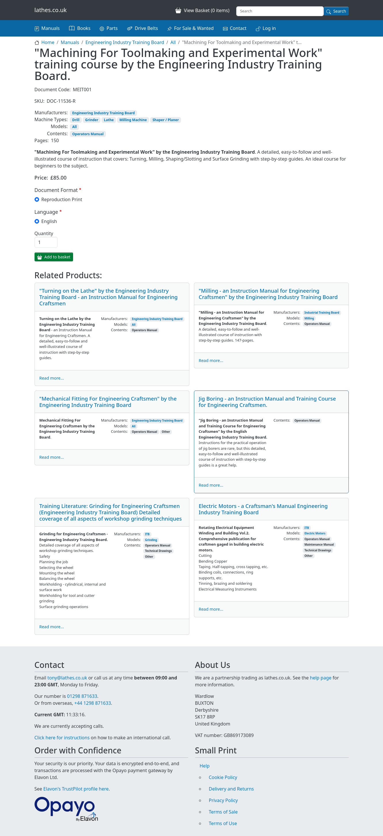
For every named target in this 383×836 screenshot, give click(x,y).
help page (320, 678)
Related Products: (68, 275)
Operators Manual (88, 134)
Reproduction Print (61, 199)
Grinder (91, 119)
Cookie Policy (223, 777)
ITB (147, 534)
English (49, 221)
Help (205, 766)
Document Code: (53, 89)
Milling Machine (133, 119)
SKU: (40, 101)
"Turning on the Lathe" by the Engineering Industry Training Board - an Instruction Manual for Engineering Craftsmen (108, 297)
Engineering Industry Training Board (124, 42)
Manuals (50, 28)
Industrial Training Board (321, 313)
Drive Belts (146, 28)
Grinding (151, 540)
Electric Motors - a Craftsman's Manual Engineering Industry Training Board (263, 509)
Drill (75, 119)
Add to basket (57, 257)
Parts (112, 28)
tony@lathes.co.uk (67, 678)
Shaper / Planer (166, 119)
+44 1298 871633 (92, 703)
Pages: (42, 140)
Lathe (109, 119)
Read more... (51, 378)
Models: (59, 126)
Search (339, 11)
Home (48, 42)
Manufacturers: (51, 112)
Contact (238, 28)
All (173, 42)
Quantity (44, 233)
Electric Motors (314, 533)
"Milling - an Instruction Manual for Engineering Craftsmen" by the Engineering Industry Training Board (268, 293)
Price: (41, 177)
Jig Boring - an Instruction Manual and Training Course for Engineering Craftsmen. (267, 401)
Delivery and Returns (231, 789)
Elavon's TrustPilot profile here (76, 789)
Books (83, 28)
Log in (269, 28)
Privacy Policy (223, 800)
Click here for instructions (62, 737)
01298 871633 (82, 696)
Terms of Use (223, 823)
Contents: (57, 133)
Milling (309, 318)
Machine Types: (51, 119)
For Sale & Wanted (194, 28)
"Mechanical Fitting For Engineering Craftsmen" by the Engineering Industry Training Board (108, 401)
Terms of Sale (223, 812)
